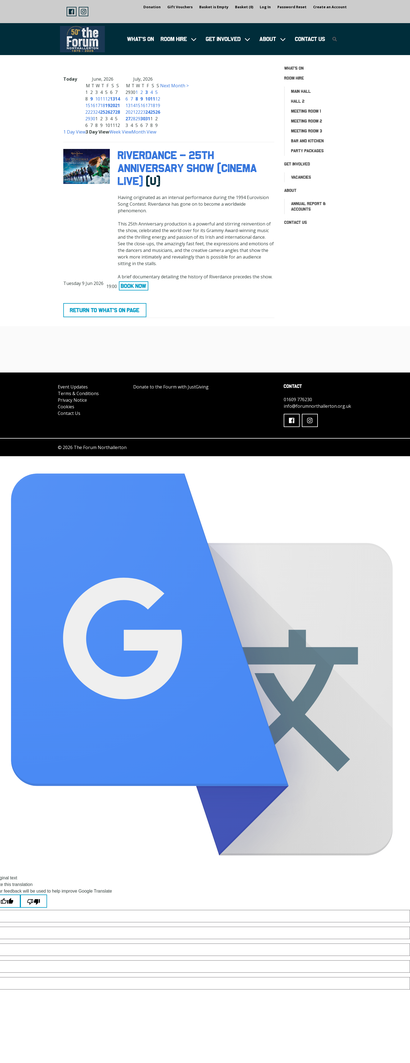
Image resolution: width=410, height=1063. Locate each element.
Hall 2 (298, 101)
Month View (144, 132)
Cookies (66, 407)
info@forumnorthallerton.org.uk (317, 406)
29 (87, 119)
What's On (140, 39)
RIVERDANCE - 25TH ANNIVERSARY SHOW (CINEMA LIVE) (187, 168)
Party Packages (307, 150)
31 (147, 119)
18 (102, 105)
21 (117, 105)
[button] (71, 11)
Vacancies (301, 177)
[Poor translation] (33, 901)
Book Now (133, 285)
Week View (120, 132)
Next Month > (174, 86)
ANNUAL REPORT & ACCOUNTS (308, 206)
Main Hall (301, 91)
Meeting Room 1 (306, 111)
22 (87, 112)
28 (117, 112)
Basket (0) (244, 6)
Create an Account (330, 6)
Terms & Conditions (78, 393)
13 (112, 99)
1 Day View (74, 132)
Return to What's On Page (105, 310)
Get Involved (223, 39)
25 (102, 112)
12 (107, 99)
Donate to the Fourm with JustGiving (171, 387)
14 (117, 99)
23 (92, 112)
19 (107, 105)
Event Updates (73, 387)
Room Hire (174, 39)
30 (92, 119)
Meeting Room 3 (306, 131)
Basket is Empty (213, 6)
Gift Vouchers (180, 6)
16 (92, 105)
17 (97, 105)
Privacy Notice (72, 400)
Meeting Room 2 (306, 121)
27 (112, 112)
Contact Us (310, 39)
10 (97, 99)
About (267, 39)
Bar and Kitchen (307, 140)
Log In (265, 6)
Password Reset (292, 6)
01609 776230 (298, 399)
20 (112, 105)
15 (87, 105)
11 (102, 99)
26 (107, 112)
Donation (152, 6)
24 (97, 112)
